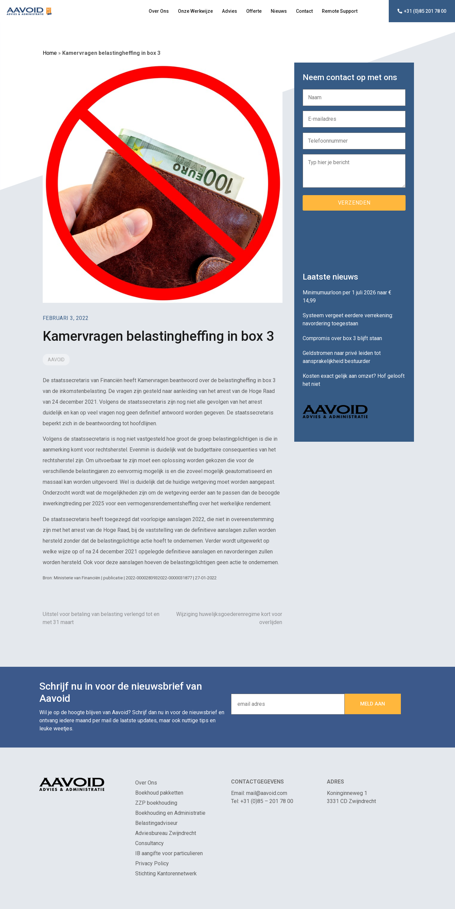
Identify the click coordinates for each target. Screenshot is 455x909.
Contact (304, 11)
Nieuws (279, 11)
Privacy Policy (152, 863)
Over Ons (159, 11)
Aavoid (56, 359)
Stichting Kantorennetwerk (166, 873)
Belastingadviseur (156, 823)
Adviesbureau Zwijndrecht (165, 833)
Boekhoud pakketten (159, 793)
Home (50, 53)
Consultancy (149, 843)
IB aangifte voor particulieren (169, 853)
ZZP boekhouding (156, 803)
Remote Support (339, 11)
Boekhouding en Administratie (170, 813)
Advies (229, 11)
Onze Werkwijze (195, 11)
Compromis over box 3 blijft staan (342, 338)
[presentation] (354, 239)
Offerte (254, 11)
